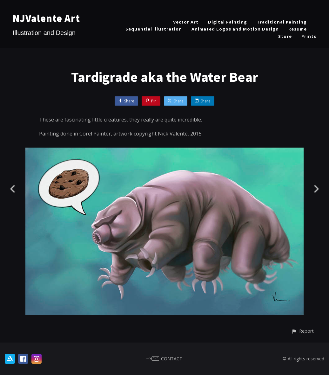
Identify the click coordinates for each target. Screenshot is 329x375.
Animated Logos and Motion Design (235, 29)
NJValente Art (46, 18)
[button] (302, 330)
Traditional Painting (282, 22)
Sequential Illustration (153, 29)
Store (285, 36)
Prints (308, 36)
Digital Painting (227, 22)
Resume (297, 29)
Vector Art (185, 22)
